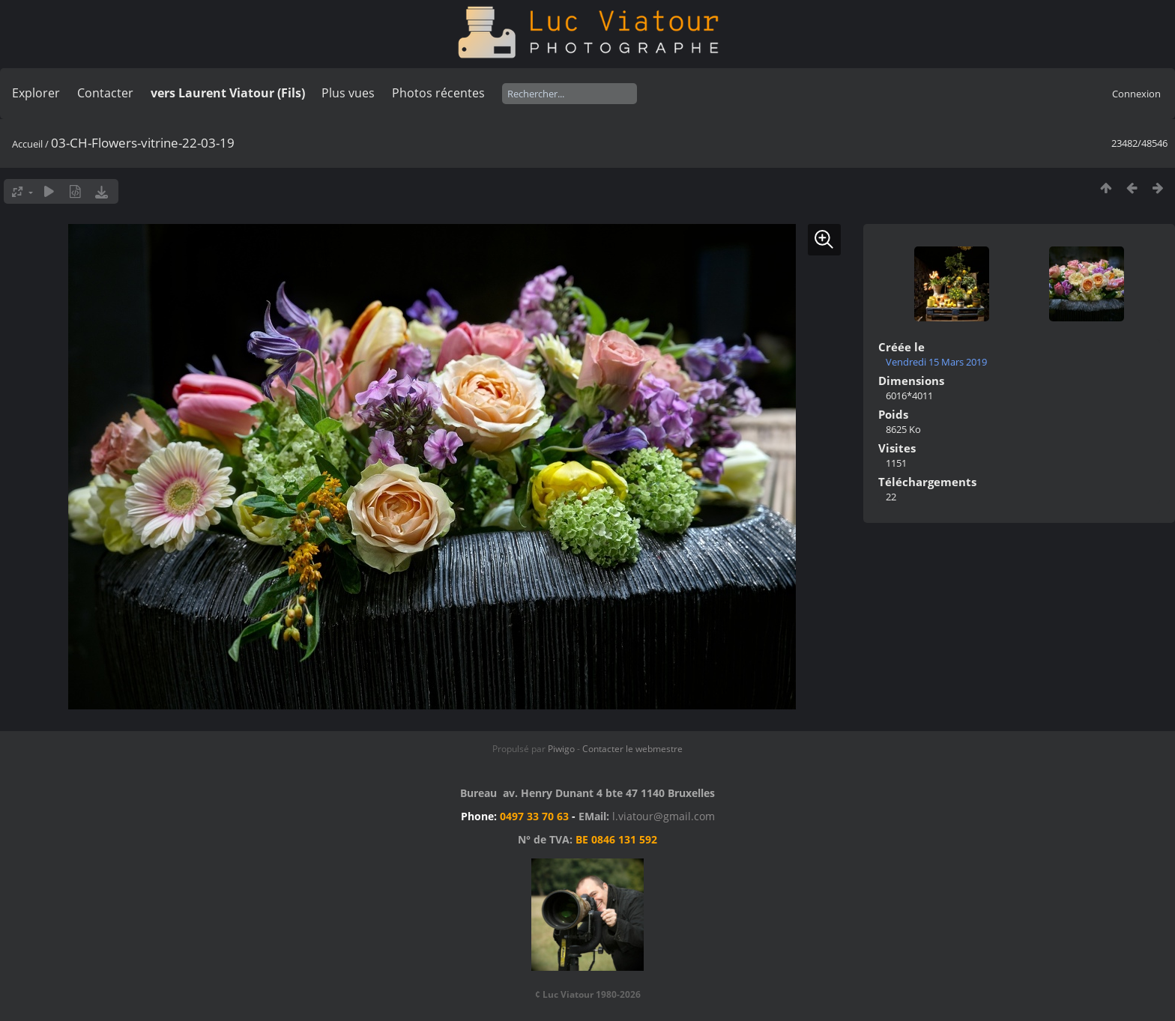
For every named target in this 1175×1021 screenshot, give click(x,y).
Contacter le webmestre (632, 748)
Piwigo (561, 748)
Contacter (105, 93)
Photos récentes (438, 93)
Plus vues (348, 93)
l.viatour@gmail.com (663, 816)
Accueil (27, 144)
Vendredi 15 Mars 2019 (936, 362)
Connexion (1136, 93)
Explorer (36, 93)
